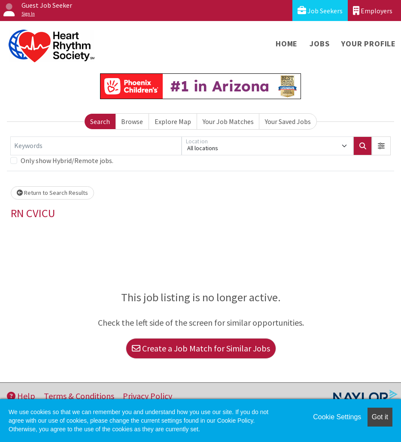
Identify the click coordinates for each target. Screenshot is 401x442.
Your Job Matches (228, 121)
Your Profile (368, 43)
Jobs (319, 43)
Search (100, 121)
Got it (380, 417)
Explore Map (173, 121)
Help (21, 396)
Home (287, 43)
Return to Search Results (52, 193)
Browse (132, 121)
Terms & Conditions (79, 396)
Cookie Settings (337, 417)
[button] (381, 145)
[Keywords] (96, 145)
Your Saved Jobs (288, 121)
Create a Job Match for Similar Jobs (201, 348)
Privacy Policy (147, 396)
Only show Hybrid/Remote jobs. (67, 160)
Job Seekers (320, 10)
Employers (372, 10)
